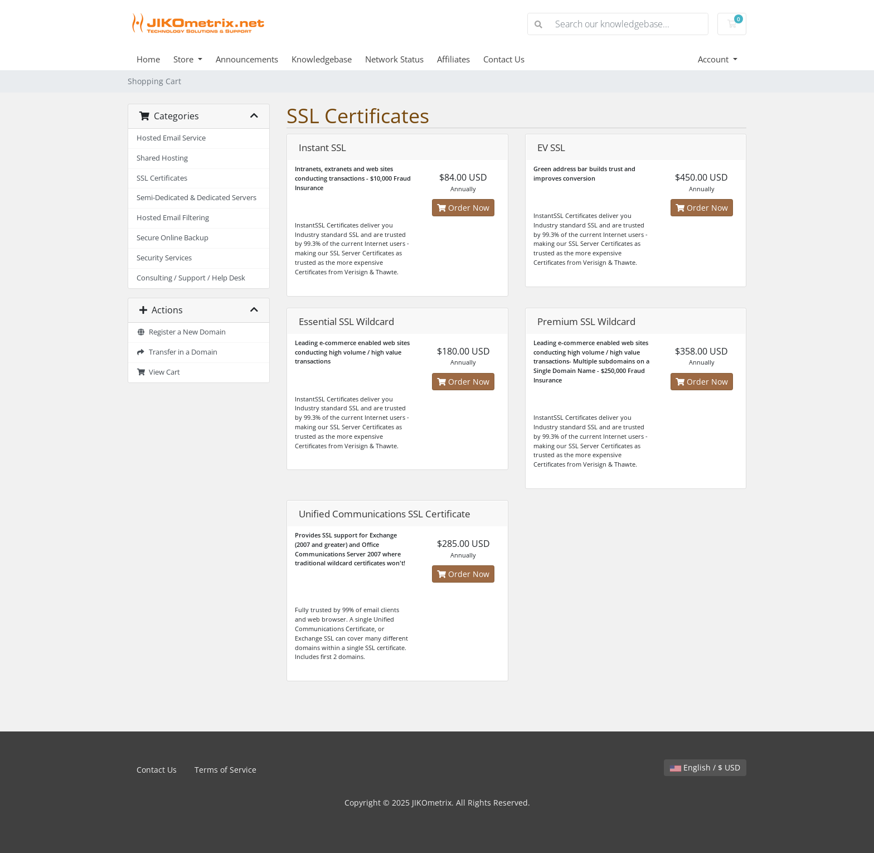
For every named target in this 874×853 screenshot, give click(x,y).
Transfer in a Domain (177, 352)
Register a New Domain (181, 332)
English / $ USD (705, 767)
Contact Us (504, 59)
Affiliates (453, 59)
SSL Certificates (162, 178)
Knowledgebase (322, 59)
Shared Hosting (162, 158)
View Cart (158, 372)
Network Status (394, 59)
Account (714, 59)
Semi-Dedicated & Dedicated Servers (196, 197)
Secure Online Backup (172, 238)
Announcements (247, 59)
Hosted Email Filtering (173, 217)
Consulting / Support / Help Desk (191, 278)
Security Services (164, 258)
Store (184, 59)
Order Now (463, 207)
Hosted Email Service (171, 138)
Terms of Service (225, 769)
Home (148, 59)
